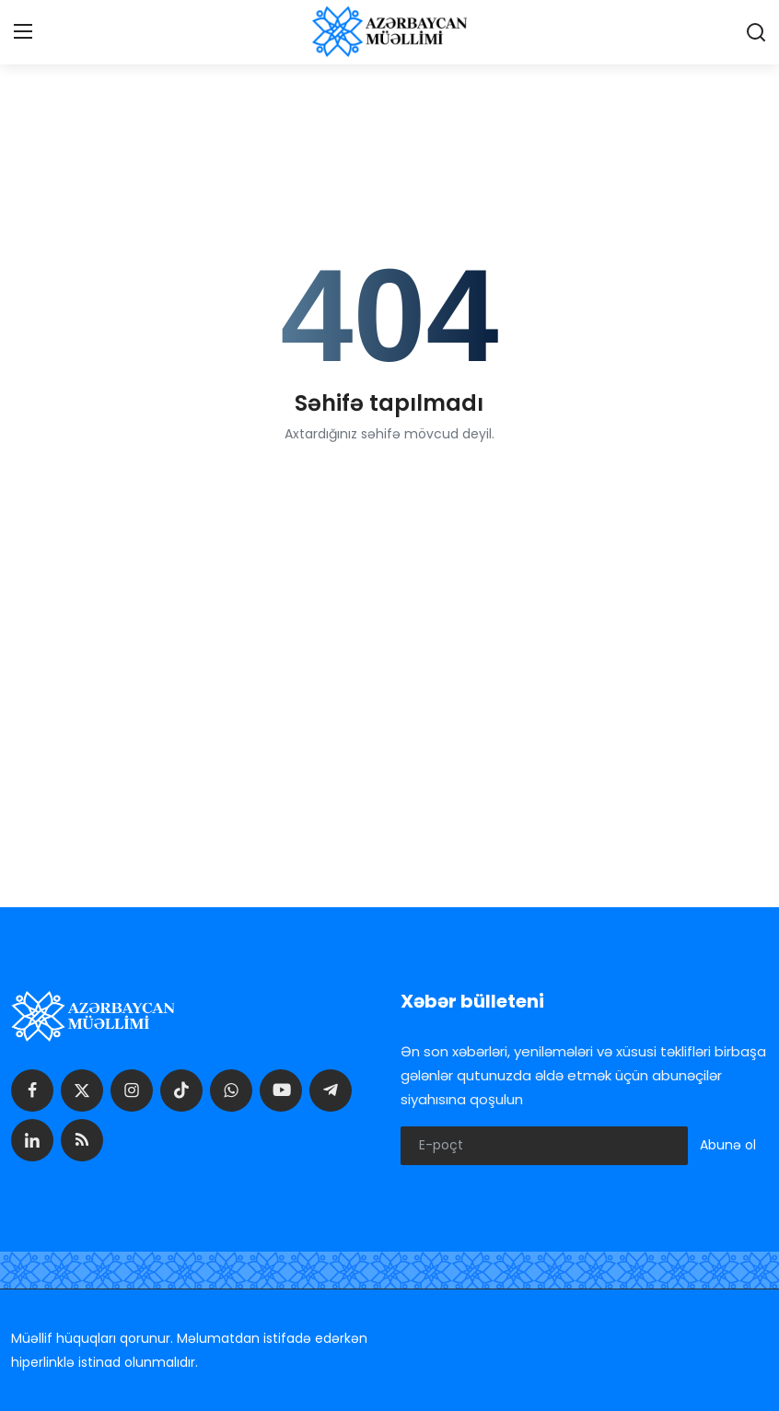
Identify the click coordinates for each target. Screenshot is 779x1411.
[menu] (23, 32)
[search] (756, 32)
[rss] (82, 1140)
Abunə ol (728, 1145)
